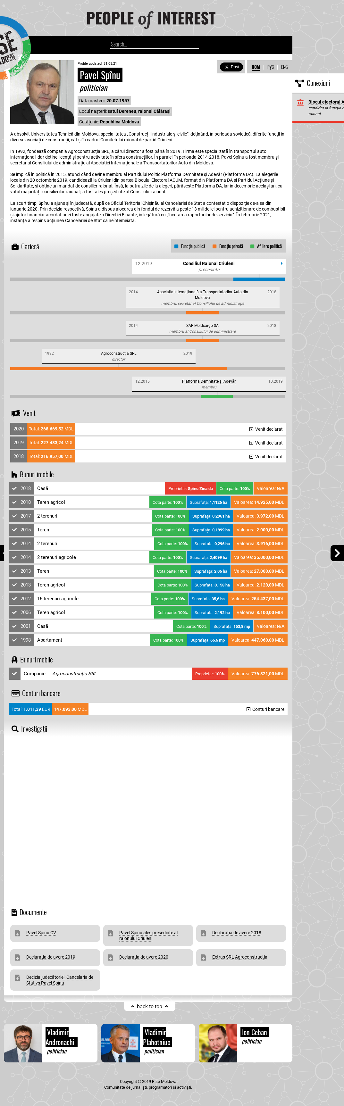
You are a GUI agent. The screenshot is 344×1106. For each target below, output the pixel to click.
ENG (284, 66)
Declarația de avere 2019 (50, 957)
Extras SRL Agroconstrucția (239, 957)
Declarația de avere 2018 (236, 932)
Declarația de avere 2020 (143, 957)
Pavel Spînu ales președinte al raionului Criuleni (148, 935)
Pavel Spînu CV (41, 932)
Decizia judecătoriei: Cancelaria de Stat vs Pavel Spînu (59, 980)
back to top (149, 1006)
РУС (270, 66)
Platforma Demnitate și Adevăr (209, 381)
